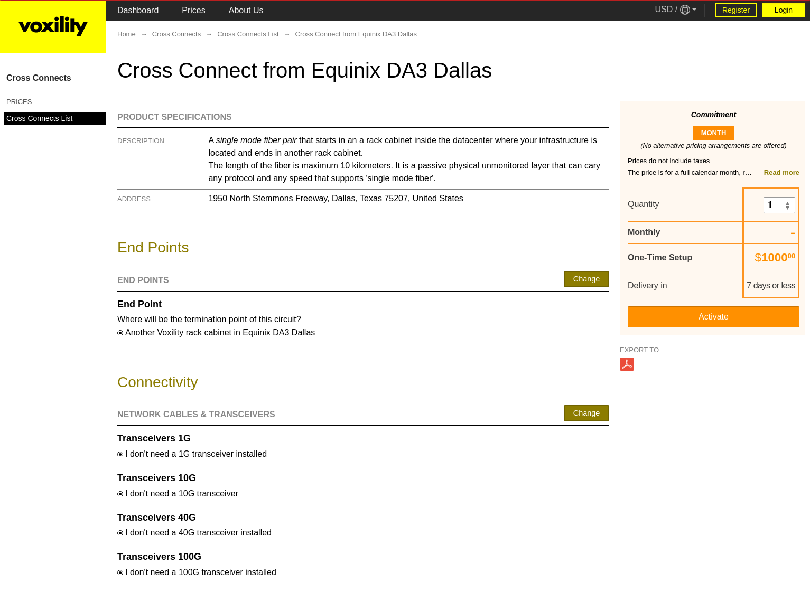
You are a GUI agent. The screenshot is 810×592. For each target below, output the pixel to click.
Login (784, 10)
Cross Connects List (39, 118)
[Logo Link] (53, 26)
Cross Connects (38, 77)
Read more (781, 172)
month (714, 133)
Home (126, 34)
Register (736, 10)
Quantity (643, 204)
